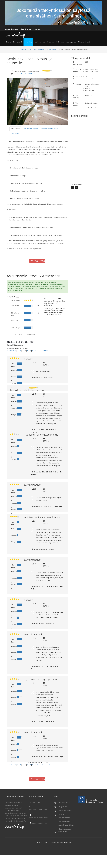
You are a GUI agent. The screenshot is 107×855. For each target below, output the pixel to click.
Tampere (52, 49)
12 (40, 351)
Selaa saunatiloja (39, 49)
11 (37, 351)
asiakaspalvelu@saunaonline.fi (39, 816)
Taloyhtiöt (37, 29)
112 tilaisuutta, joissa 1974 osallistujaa (27, 74)
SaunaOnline (26, 49)
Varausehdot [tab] (15, 134)
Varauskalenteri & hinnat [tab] (49, 129)
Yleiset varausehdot (65, 811)
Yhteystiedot (62, 807)
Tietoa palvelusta (64, 803)
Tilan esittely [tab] (15, 129)
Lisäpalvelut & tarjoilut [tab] (30, 129)
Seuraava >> (46, 351)
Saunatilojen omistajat (65, 825)
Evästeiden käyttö (64, 821)
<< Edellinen (11, 351)
